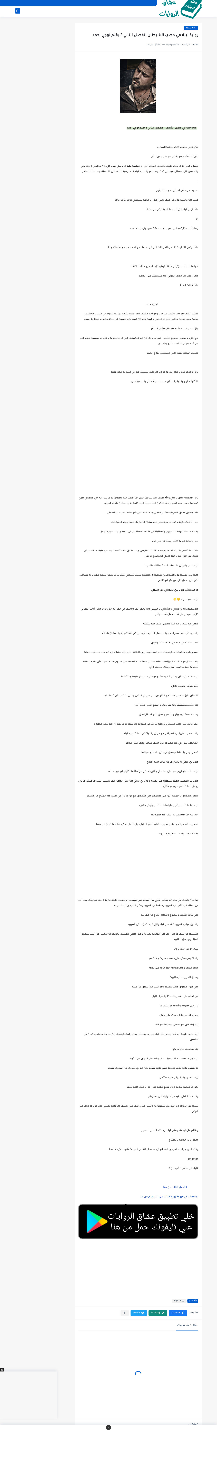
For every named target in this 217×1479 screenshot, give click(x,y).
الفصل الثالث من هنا (175, 1187)
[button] (178, 1313)
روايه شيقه (191, 28)
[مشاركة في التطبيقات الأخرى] (125, 1313)
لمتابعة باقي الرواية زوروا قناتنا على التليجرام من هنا (169, 1197)
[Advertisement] (138, 458)
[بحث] (17, 11)
